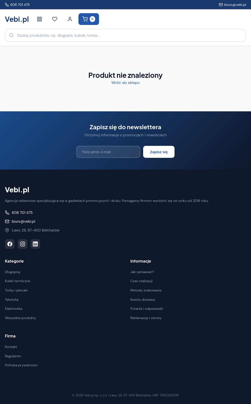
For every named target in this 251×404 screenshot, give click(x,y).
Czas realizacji (141, 281)
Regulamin (13, 356)
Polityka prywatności (21, 365)
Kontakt (11, 347)
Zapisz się (159, 152)
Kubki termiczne (17, 281)
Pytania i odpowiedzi (146, 308)
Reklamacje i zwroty (146, 318)
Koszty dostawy (142, 299)
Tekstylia (11, 299)
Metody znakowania (146, 290)
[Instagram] (22, 244)
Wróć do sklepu (125, 82)
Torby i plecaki (16, 290)
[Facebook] (10, 244)
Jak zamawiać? (142, 272)
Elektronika (13, 308)
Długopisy (13, 272)
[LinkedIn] (35, 244)
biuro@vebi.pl (232, 4)
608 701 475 (17, 4)
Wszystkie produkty (20, 318)
